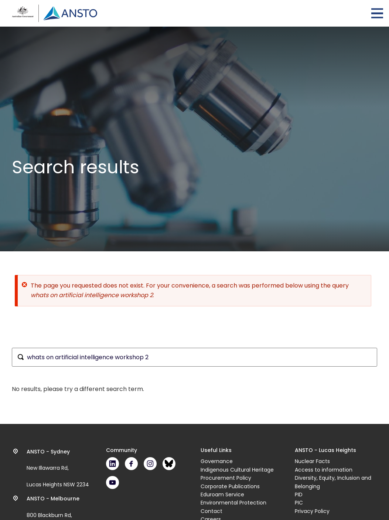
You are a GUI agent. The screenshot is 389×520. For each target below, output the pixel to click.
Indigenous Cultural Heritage (237, 469)
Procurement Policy (226, 478)
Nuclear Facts (312, 461)
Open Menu (377, 13)
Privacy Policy (312, 511)
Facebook (131, 463)
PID (299, 494)
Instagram (150, 463)
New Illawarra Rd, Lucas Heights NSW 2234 (58, 468)
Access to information (323, 469)
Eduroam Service (222, 494)
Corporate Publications (230, 486)
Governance (217, 461)
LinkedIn (112, 463)
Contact (211, 511)
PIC (299, 502)
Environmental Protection (233, 502)
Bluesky (169, 463)
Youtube (112, 482)
